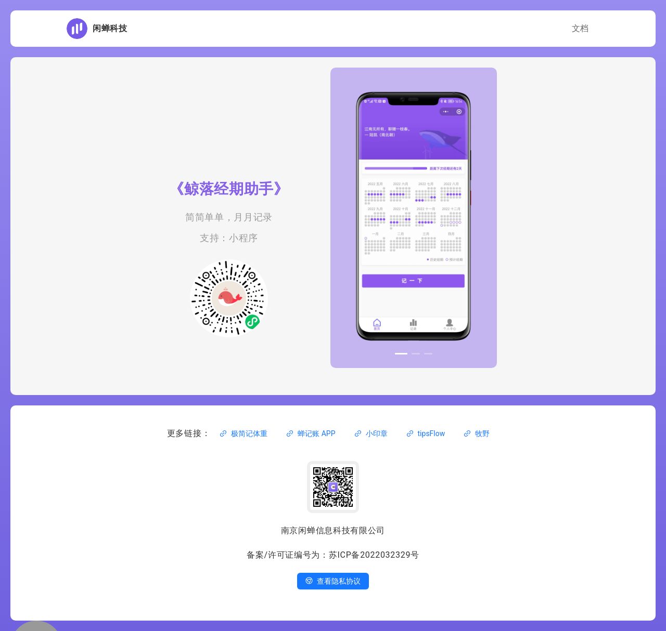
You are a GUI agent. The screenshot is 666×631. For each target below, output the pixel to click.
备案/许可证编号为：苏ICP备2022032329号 (333, 555)
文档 (580, 28)
